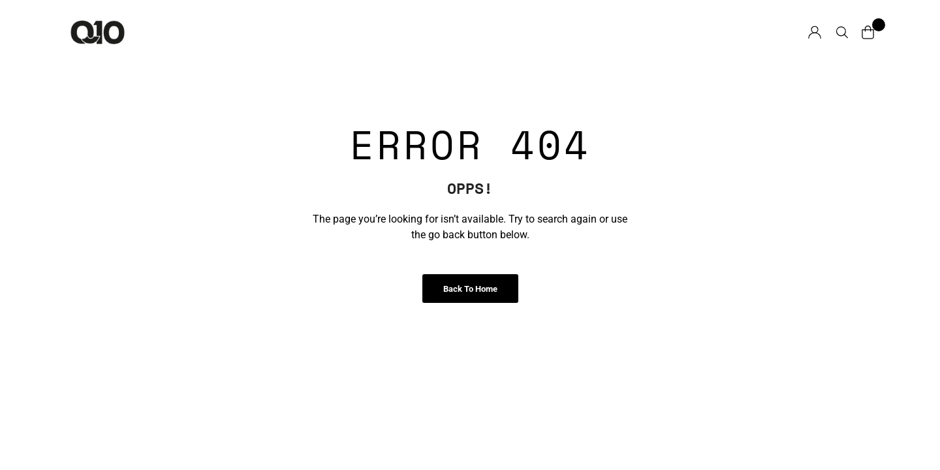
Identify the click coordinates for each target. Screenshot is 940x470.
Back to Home (470, 289)
